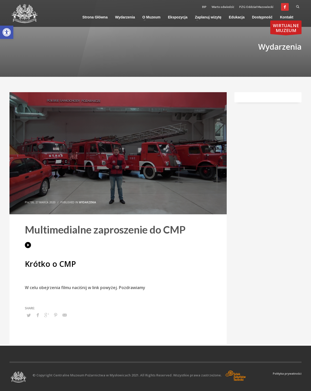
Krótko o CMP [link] (50, 264)
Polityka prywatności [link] (287, 373)
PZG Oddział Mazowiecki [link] (256, 6)
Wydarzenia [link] (87, 202)
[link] (6, 32)
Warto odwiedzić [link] (223, 6)
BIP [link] (204, 6)
